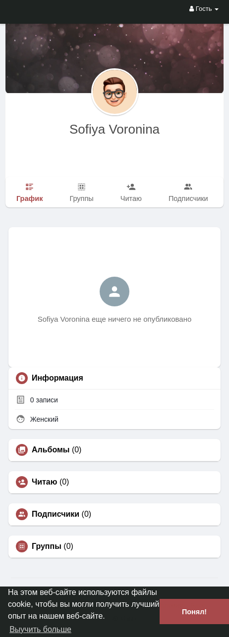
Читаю (44, 482)
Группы (46, 546)
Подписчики (55, 514)
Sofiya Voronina (114, 129)
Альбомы (51, 450)
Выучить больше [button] (40, 629)
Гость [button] (204, 8)
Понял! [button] (194, 612)
